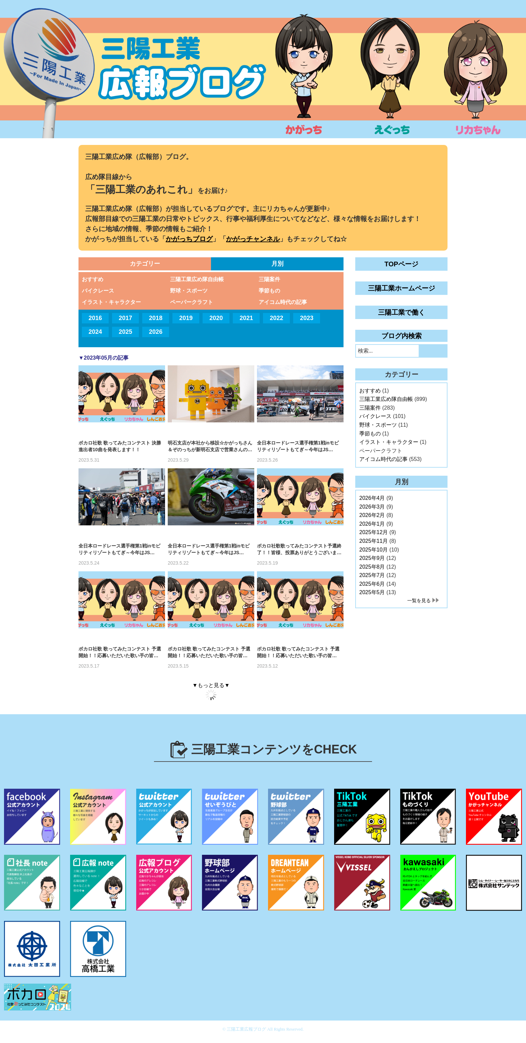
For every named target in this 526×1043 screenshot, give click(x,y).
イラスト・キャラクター (111, 302)
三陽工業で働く (401, 312)
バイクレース (98, 291)
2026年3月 (372, 507)
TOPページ (401, 264)
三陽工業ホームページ (401, 288)
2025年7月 (372, 575)
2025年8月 (372, 567)
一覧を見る (419, 600)
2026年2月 (372, 515)
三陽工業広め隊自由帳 (197, 279)
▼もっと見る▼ (211, 685)
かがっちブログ (189, 239)
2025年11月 (373, 541)
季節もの (269, 291)
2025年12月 (373, 532)
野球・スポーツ (189, 291)
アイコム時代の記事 (283, 302)
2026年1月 (372, 524)
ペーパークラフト (191, 302)
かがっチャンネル (253, 239)
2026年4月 (372, 498)
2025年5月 (372, 592)
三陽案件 (269, 279)
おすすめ (92, 279)
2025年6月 (372, 584)
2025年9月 (372, 558)
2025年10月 (373, 550)
